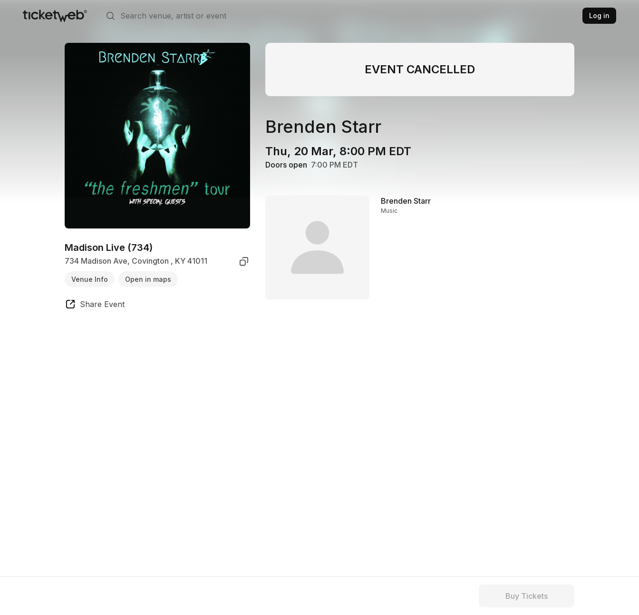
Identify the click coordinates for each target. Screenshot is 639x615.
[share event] (95, 305)
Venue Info (89, 279)
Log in (599, 15)
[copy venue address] (244, 261)
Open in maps (148, 279)
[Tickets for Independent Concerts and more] (55, 15)
